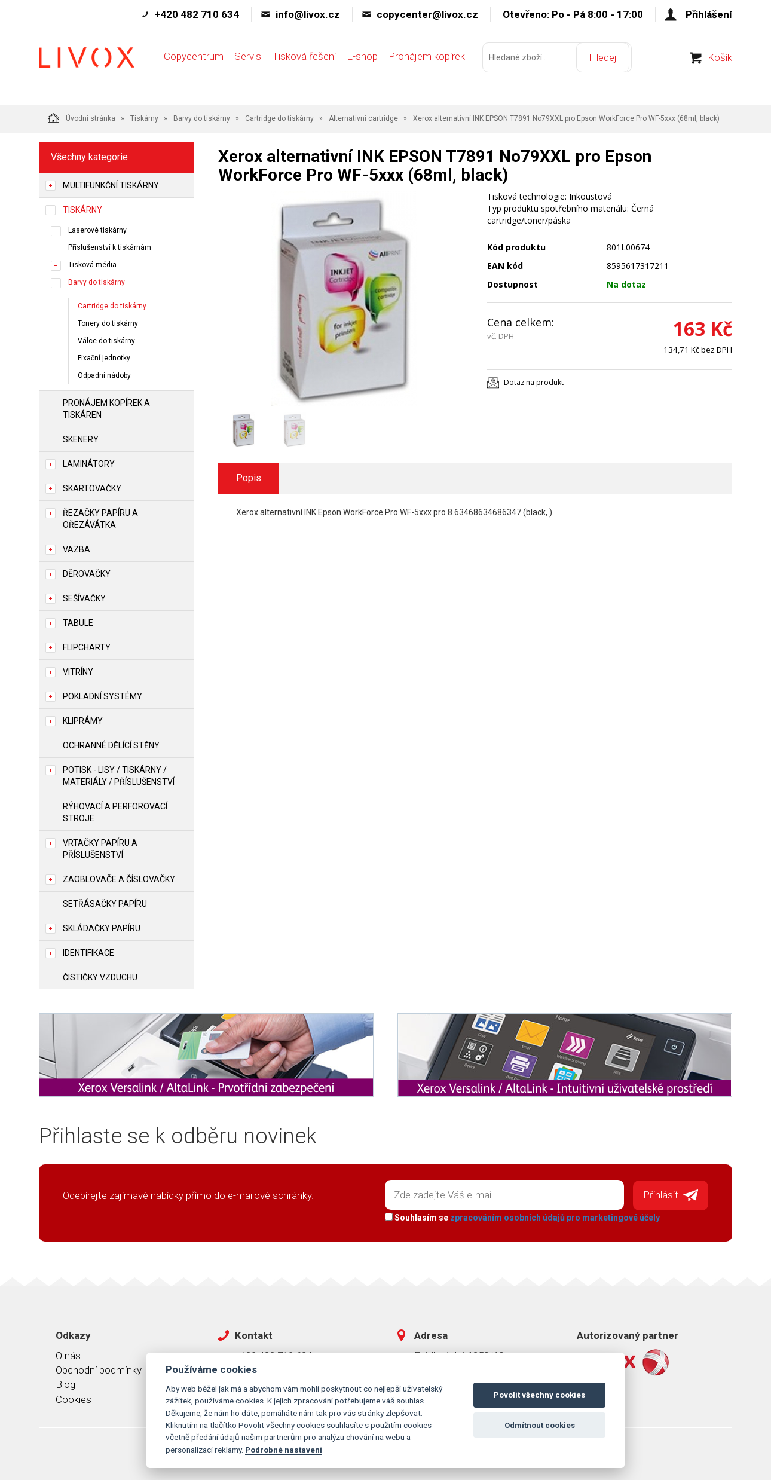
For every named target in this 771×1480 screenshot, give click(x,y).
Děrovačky (87, 574)
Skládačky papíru (101, 928)
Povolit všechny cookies (539, 1394)
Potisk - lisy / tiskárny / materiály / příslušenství (119, 776)
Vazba (76, 549)
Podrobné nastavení (283, 1449)
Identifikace (88, 953)
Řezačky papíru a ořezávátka (100, 519)
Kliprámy (83, 721)
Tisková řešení (304, 64)
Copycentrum (194, 64)
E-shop (362, 64)
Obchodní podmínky (99, 1368)
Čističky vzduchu (100, 977)
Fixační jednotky (104, 358)
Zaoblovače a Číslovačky (119, 879)
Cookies (73, 1397)
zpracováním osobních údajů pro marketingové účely (553, 1216)
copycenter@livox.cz (427, 14)
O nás (68, 1354)
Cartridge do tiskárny (279, 118)
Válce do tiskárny (106, 341)
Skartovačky (92, 488)
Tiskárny (144, 118)
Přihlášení (709, 14)
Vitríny (78, 672)
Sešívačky (84, 598)
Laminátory (89, 464)
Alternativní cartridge (363, 118)
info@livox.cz (308, 14)
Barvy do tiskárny (201, 118)
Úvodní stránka (81, 118)
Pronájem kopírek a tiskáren (106, 409)
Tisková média (92, 265)
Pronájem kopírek (426, 64)
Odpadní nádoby (104, 375)
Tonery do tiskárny (108, 323)
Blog (65, 1383)
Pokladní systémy (102, 696)
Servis (247, 64)
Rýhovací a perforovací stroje (115, 812)
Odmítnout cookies (539, 1425)
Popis (248, 478)
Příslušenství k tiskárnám (109, 247)
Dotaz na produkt (534, 382)
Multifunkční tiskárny (111, 185)
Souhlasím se (520, 1216)
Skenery (81, 439)
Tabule (78, 623)
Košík (720, 65)
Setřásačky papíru (105, 904)
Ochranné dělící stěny (111, 745)
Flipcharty (87, 647)
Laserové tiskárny (97, 230)
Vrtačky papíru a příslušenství (100, 849)
